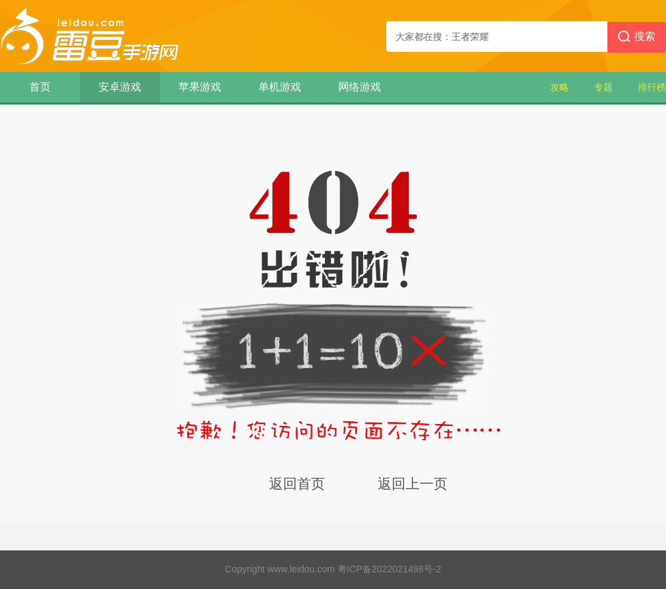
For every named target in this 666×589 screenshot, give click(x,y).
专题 (603, 87)
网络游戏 (359, 87)
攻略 (559, 87)
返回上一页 (413, 483)
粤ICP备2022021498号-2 (390, 569)
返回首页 (297, 483)
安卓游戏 (120, 87)
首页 (40, 87)
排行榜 (652, 87)
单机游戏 (279, 87)
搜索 (636, 37)
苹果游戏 (199, 87)
